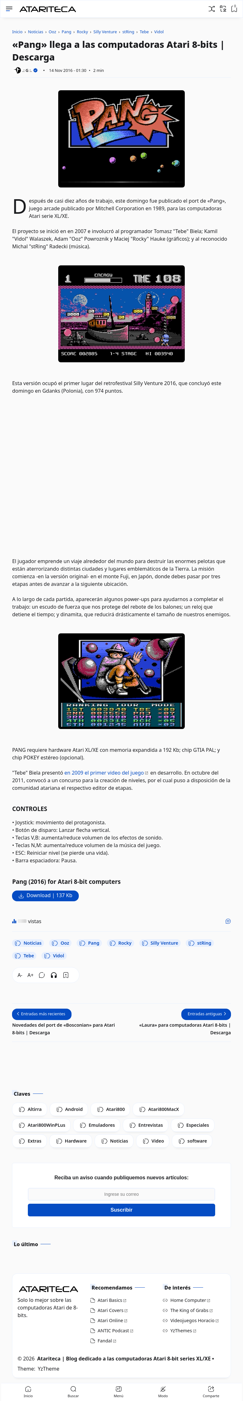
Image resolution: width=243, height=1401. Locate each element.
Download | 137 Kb (49, 895)
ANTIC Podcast (113, 1331)
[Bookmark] (66, 975)
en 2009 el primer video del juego (104, 772)
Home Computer (188, 1300)
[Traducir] (223, 8)
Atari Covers (111, 1310)
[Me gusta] (228, 921)
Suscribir (121, 1210)
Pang (89, 943)
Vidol (54, 956)
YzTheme (48, 1368)
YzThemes (181, 1331)
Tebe (24, 956)
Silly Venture (160, 943)
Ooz (60, 943)
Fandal (105, 1341)
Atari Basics (110, 1300)
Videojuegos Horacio (192, 1320)
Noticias (28, 943)
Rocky (120, 943)
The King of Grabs (189, 1310)
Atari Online (110, 1320)
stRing (199, 943)
